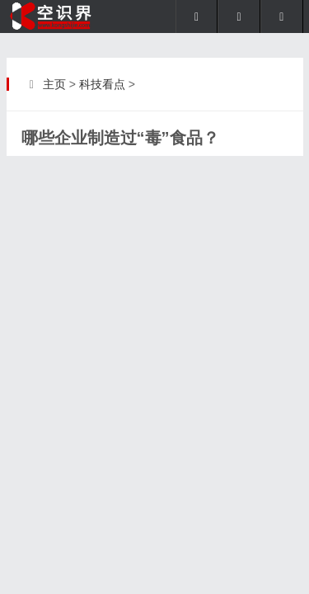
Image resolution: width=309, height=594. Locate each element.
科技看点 (102, 84)
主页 (54, 84)
